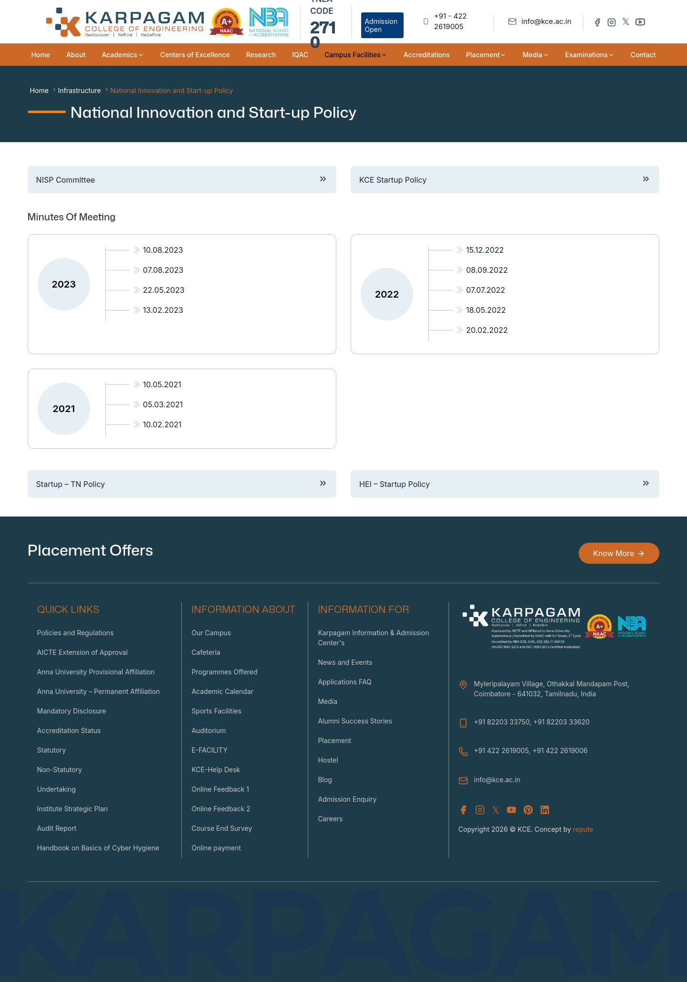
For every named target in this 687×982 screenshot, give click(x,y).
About (75, 55)
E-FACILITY (209, 750)
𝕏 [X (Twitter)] (496, 810)
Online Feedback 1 (220, 789)
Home (40, 55)
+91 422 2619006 (560, 750)
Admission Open (380, 25)
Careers (330, 819)
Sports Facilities (216, 711)
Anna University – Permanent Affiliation (98, 691)
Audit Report (56, 828)
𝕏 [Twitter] (625, 21)
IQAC (300, 55)
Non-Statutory (59, 769)
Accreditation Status (69, 730)
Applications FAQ (344, 682)
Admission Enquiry (347, 799)
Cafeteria (205, 652)
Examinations (589, 55)
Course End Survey (221, 828)
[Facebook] (597, 21)
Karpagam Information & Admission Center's (373, 638)
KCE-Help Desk (215, 769)
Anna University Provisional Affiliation (96, 672)
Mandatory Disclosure (71, 711)
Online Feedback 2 (220, 809)
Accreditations (427, 55)
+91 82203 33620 (561, 722)
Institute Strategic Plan (72, 809)
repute (583, 829)
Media (535, 55)
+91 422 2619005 (501, 750)
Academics (123, 55)
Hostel (328, 760)
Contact (643, 55)
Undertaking (56, 789)
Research (261, 55)
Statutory (51, 750)
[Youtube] (640, 22)
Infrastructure (79, 90)
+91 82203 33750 (502, 722)
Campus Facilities (355, 55)
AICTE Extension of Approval (82, 652)
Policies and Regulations (75, 633)
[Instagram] (611, 21)
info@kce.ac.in (497, 779)
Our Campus (211, 633)
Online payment (216, 848)
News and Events (345, 662)
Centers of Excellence (195, 55)
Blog (325, 779)
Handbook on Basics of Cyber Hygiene (98, 848)
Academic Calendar (222, 691)
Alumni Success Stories (355, 721)
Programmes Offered (224, 672)
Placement (486, 55)
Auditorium (208, 730)
